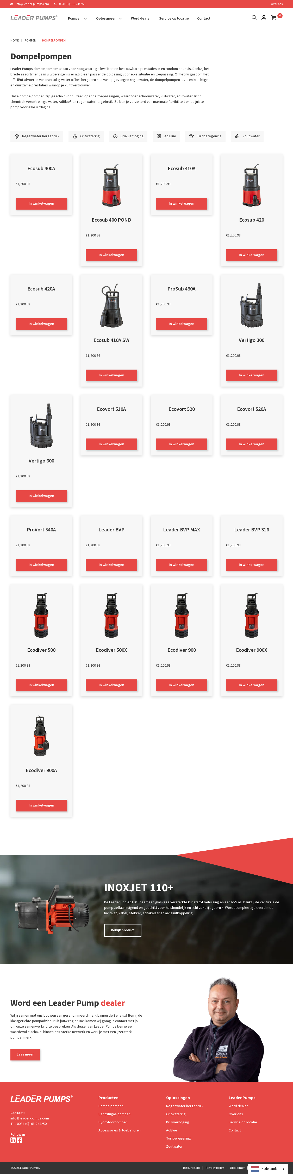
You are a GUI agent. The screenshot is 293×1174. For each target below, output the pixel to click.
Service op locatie (174, 18)
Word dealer (141, 18)
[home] (34, 19)
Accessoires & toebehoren (119, 1130)
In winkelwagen (41, 203)
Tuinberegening (178, 1138)
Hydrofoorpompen (113, 1122)
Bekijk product (123, 930)
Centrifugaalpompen (114, 1114)
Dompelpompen (54, 40)
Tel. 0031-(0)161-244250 (28, 1123)
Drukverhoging (177, 1122)
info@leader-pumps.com (32, 4)
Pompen (30, 40)
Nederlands (264, 1169)
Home (14, 40)
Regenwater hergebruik (184, 1106)
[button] (78, 19)
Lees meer (25, 1054)
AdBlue (171, 1130)
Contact (203, 18)
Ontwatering (176, 1114)
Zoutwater (174, 1146)
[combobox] (268, 1169)
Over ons (277, 4)
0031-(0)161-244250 (72, 4)
